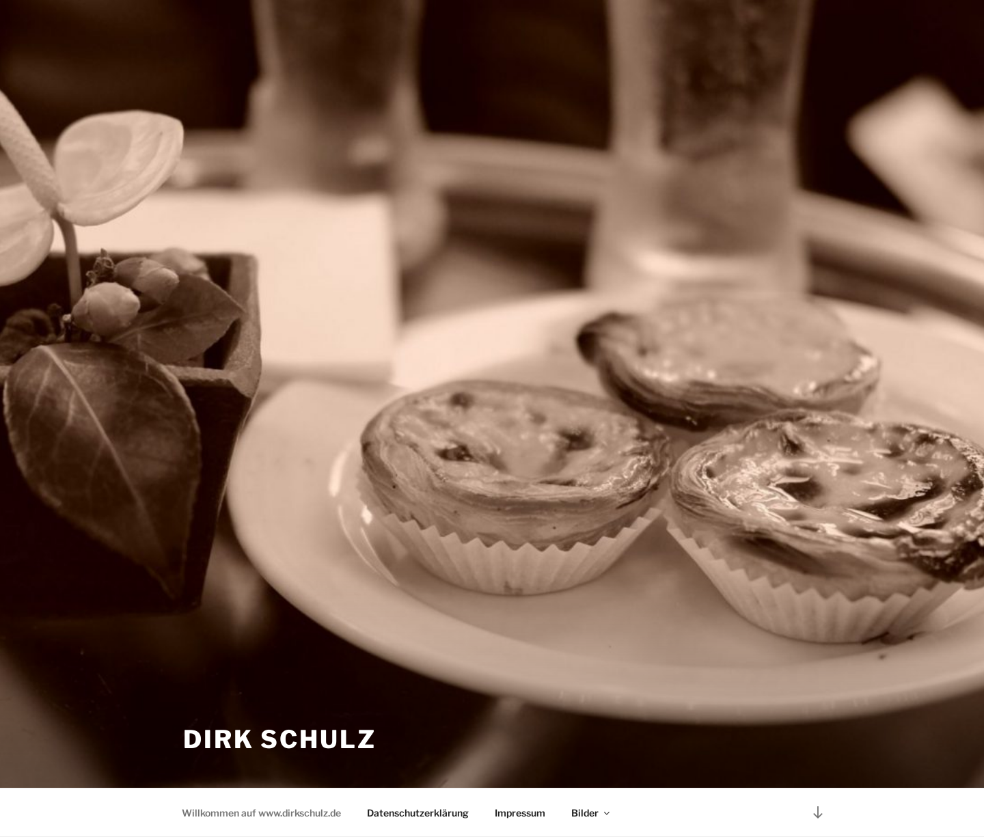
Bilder (591, 813)
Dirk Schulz (280, 739)
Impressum (520, 813)
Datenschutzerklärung (418, 813)
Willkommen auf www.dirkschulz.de (261, 813)
